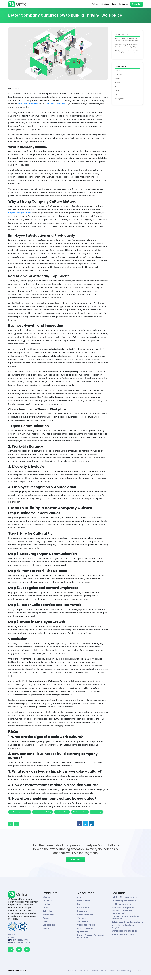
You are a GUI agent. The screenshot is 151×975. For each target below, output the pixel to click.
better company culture (20, 812)
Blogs (114, 4)
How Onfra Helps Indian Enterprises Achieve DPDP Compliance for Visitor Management (126, 40)
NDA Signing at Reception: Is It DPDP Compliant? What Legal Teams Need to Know (127, 52)
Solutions (105, 4)
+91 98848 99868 (22, 942)
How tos (117, 82)
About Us (12, 934)
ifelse (24, 970)
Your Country (72, 971)
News (116, 86)
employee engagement (19, 212)
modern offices (62, 812)
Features (117, 78)
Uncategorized (119, 99)
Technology (96, 812)
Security (117, 90)
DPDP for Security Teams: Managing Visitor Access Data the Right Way (126, 46)
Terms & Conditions (99, 971)
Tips (116, 95)
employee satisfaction (28, 103)
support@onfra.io (22, 940)
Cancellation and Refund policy (120, 971)
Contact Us (123, 4)
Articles (117, 70)
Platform (95, 4)
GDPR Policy (138, 971)
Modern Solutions (79, 812)
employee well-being (42, 812)
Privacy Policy (84, 971)
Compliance (118, 74)
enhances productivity (57, 103)
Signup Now (136, 4)
